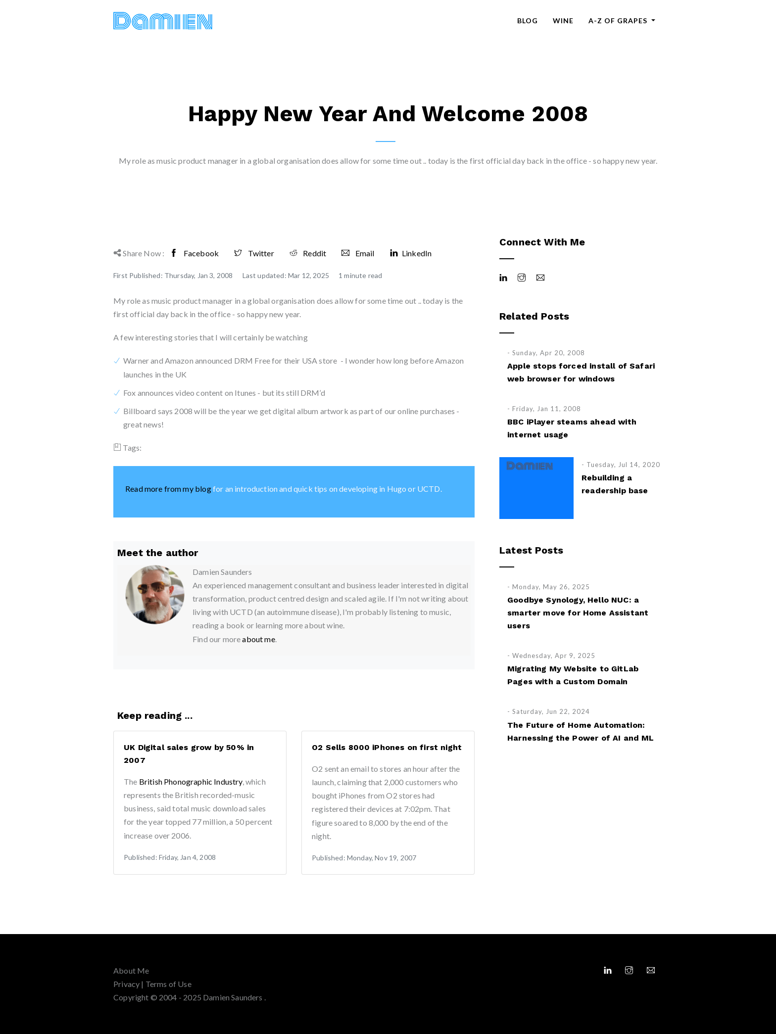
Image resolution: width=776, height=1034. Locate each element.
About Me (131, 970)
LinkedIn (411, 253)
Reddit (308, 253)
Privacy (126, 983)
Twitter (254, 253)
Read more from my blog (168, 488)
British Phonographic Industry (190, 781)
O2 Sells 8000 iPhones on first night (387, 747)
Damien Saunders (233, 997)
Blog (527, 20)
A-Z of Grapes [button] (618, 20)
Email (357, 253)
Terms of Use (169, 983)
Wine (563, 20)
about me (258, 639)
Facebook (194, 253)
